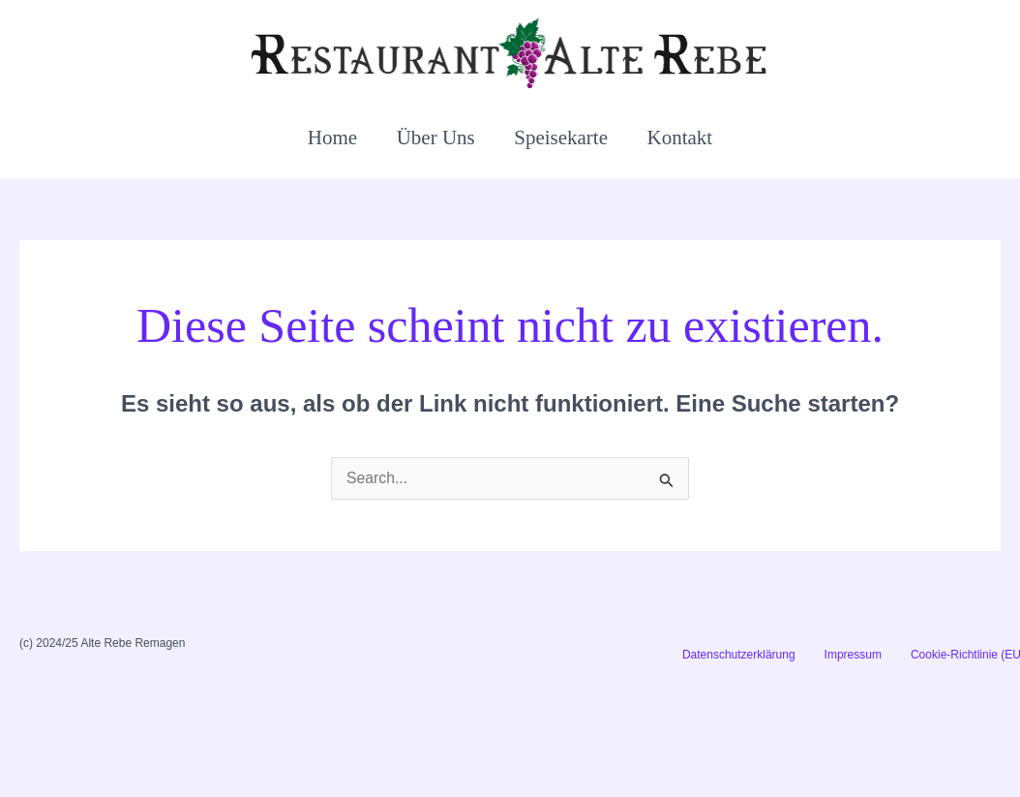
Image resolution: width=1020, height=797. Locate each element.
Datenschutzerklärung (738, 654)
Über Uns (435, 137)
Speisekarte (562, 137)
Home (330, 137)
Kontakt (682, 137)
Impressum (853, 654)
